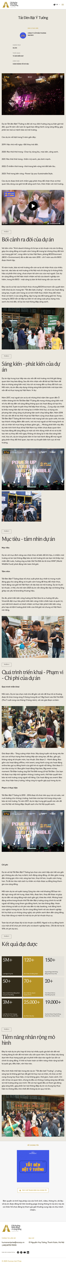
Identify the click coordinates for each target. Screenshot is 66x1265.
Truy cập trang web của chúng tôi (33, 1190)
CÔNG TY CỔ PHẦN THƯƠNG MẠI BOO (37, 34)
